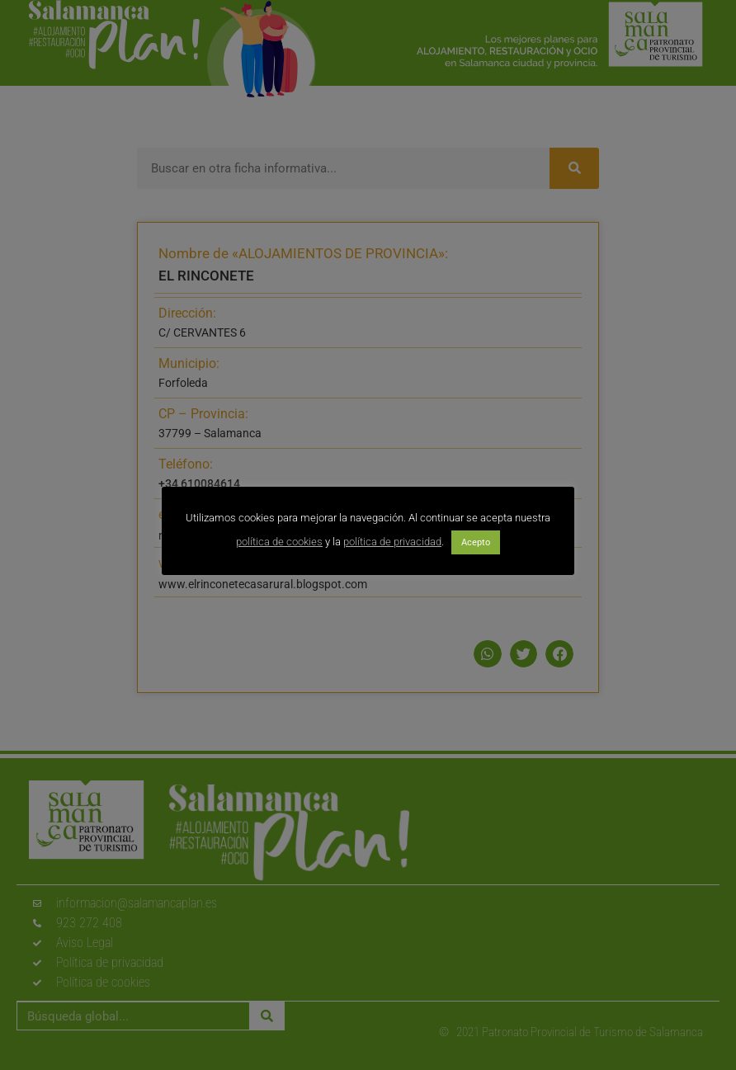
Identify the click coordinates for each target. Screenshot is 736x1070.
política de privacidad (392, 541)
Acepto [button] (475, 542)
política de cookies (279, 541)
